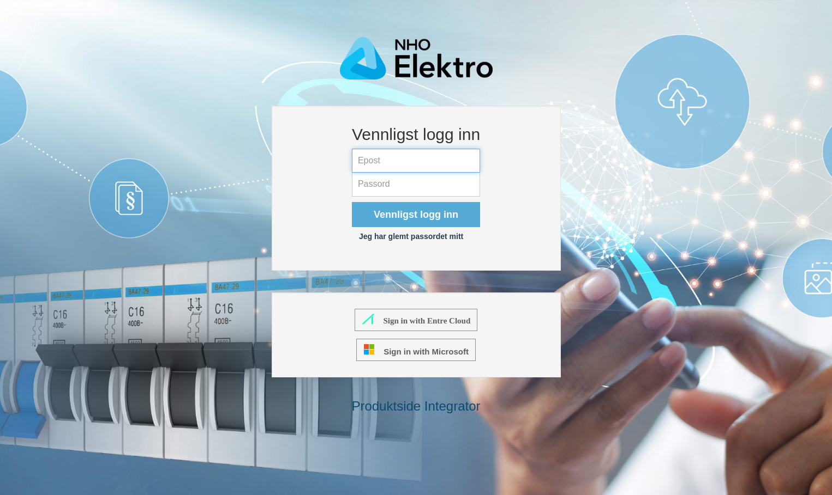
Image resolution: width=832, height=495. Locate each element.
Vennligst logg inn (416, 214)
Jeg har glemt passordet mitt (411, 236)
